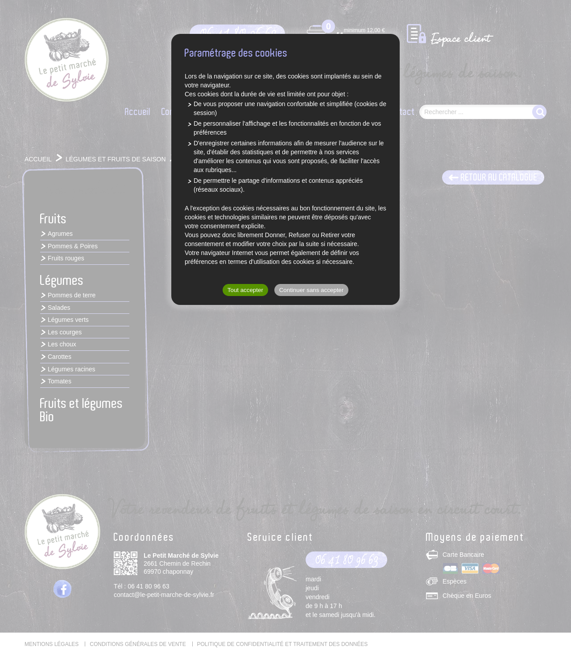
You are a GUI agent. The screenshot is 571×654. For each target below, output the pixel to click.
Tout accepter (245, 290)
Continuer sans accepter (311, 290)
